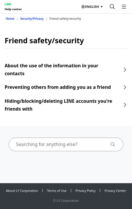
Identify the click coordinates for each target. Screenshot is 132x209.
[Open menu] (124, 6)
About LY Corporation (22, 190)
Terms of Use (56, 190)
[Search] (112, 6)
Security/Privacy (32, 19)
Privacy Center (115, 190)
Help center (13, 9)
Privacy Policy (86, 190)
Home (10, 19)
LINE (8, 4)
